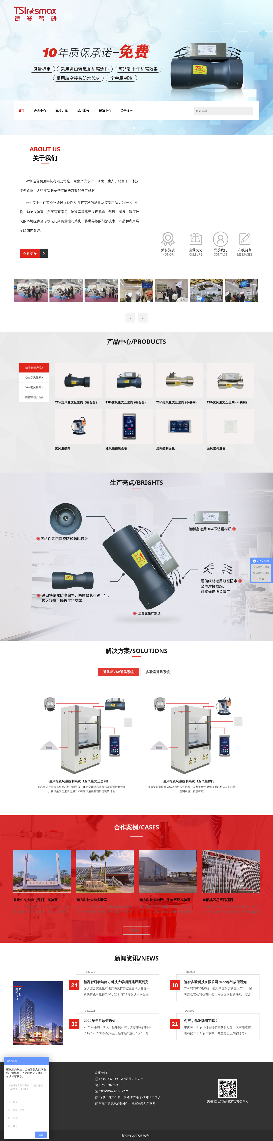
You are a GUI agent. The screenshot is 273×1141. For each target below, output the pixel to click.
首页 (21, 111)
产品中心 (40, 111)
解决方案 (62, 111)
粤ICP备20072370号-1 (136, 1136)
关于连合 (126, 111)
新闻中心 (105, 111)
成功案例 (83, 111)
